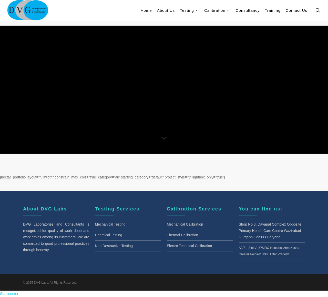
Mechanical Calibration (185, 224)
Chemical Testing (108, 235)
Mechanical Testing (110, 224)
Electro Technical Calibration (189, 246)
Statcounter (9, 294)
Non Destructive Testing (114, 246)
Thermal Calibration (182, 235)
